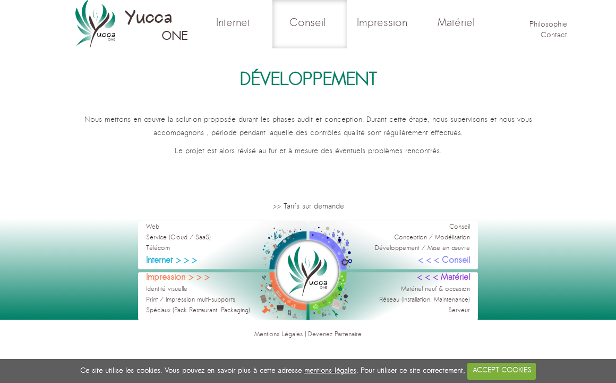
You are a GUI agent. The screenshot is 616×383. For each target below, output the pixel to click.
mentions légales (330, 370)
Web (152, 227)
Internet (235, 23)
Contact (554, 35)
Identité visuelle (166, 289)
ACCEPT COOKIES (502, 370)
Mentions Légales (278, 334)
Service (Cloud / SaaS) (178, 238)
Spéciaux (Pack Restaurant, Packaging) (198, 310)
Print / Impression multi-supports (190, 300)
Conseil (309, 23)
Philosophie (548, 25)
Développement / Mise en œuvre (422, 248)
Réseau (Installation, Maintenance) (424, 300)
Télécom (158, 248)
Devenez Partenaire (335, 334)
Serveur (459, 310)
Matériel (458, 23)
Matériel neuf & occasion (435, 289)
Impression (384, 23)
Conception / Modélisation (432, 238)
